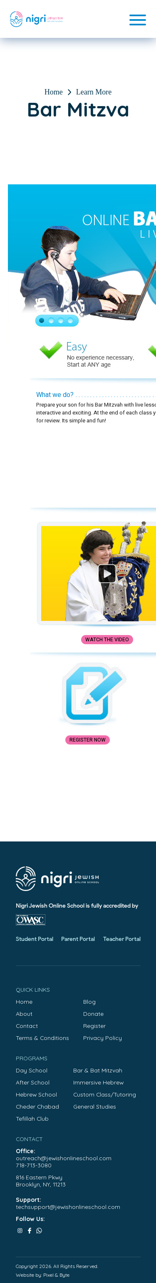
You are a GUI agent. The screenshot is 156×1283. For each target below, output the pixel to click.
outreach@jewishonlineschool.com (63, 1157)
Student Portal (34, 939)
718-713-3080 (34, 1165)
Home (54, 92)
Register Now (87, 740)
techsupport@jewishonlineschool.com (68, 1206)
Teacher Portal (122, 939)
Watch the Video (107, 639)
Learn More (93, 92)
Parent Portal (78, 939)
